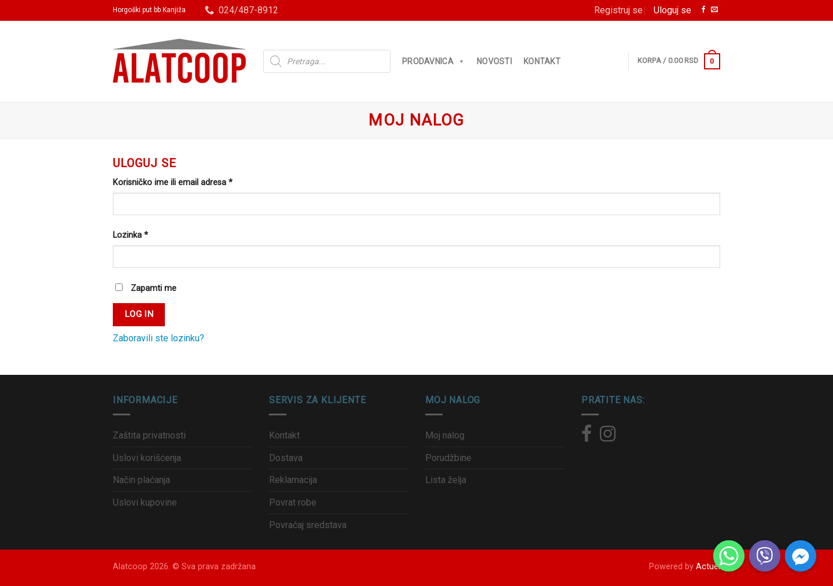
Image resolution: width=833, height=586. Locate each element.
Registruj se (618, 10)
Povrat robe (292, 502)
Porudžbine (448, 457)
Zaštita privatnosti (149, 435)
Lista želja (445, 479)
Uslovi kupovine (145, 502)
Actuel (708, 567)
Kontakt (542, 61)
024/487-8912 (241, 10)
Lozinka (130, 235)
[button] (459, 61)
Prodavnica (433, 61)
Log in (139, 314)
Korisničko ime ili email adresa (173, 182)
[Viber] (764, 556)
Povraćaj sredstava (308, 524)
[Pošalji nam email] (714, 10)
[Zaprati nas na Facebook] (703, 10)
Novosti (494, 61)
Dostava (286, 457)
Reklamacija (293, 479)
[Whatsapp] (728, 556)
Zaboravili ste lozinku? (158, 338)
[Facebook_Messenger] (800, 556)
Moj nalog (445, 435)
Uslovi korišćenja (147, 457)
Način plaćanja (141, 479)
